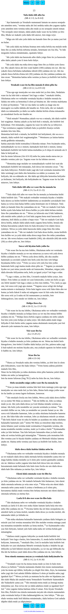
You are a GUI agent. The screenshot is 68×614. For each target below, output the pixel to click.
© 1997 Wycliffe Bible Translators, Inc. (34, 611)
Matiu (26, 2)
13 (37, 2)
